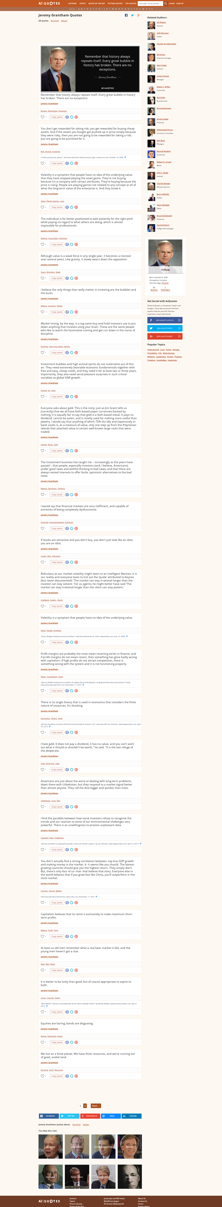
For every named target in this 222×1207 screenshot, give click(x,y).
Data (51, 838)
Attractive (56, 556)
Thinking (61, 488)
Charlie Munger (163, 183)
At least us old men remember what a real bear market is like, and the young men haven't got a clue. (85, 949)
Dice (58, 800)
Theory (54, 718)
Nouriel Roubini (164, 151)
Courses (50, 998)
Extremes (69, 522)
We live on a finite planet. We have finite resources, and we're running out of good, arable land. (88, 1055)
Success (176, 349)
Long (62, 201)
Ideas (43, 201)
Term (56, 930)
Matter (60, 306)
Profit (50, 930)
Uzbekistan (45, 800)
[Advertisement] (90, 33)
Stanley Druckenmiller (166, 44)
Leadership (161, 356)
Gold (56, 444)
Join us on (165, 320)
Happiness (172, 360)
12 (46, 312)
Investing (56, 151)
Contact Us (142, 1201)
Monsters (50, 272)
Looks (43, 556)
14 (46, 396)
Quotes (154, 290)
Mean (43, 676)
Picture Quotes (115, 3)
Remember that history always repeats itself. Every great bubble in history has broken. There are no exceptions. (88, 96)
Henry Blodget (163, 205)
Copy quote (57, 117)
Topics (82, 3)
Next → (96, 1105)
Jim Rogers (161, 22)
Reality (53, 600)
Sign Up (179, 3)
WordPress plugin (111, 1201)
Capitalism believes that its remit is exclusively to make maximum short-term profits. (87, 915)
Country (44, 891)
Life (159, 353)
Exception (62, 111)
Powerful (44, 838)
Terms (140, 1204)
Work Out (50, 763)
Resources (58, 1070)
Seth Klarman (163, 33)
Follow (165, 269)
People (49, 630)
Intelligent (45, 600)
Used (60, 718)
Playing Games (52, 201)
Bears (52, 964)
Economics (45, 718)
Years (43, 272)
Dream (170, 356)
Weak (58, 272)
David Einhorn (163, 225)
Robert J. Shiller (163, 87)
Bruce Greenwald (164, 215)
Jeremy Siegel (162, 119)
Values (64, 20)
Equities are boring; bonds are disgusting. (67, 1023)
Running (55, 20)
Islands (44, 444)
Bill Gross (161, 54)
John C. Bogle (162, 172)
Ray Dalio (161, 97)
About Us (142, 1198)
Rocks (50, 444)
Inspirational (153, 349)
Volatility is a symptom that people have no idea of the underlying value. (87, 617)
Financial (44, 522)
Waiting (44, 238)
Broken (44, 111)
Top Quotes (130, 3)
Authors (72, 3)
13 (46, 117)
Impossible (52, 238)
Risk (42, 151)
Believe (44, 306)
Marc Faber (162, 65)
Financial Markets (56, 522)
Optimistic (52, 488)
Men (47, 964)
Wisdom (150, 356)
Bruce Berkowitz (164, 108)
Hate (43, 763)
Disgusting (51, 1036)
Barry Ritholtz (163, 194)
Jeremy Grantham (49, 103)
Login (172, 3)
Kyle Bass (161, 140)
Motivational (168, 353)
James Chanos (163, 76)
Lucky (43, 998)
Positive (178, 356)
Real (42, 964)
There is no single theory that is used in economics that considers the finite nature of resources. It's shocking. (88, 703)
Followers (165, 290)
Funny (168, 349)
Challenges (59, 838)
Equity (60, 1036)
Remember (52, 111)
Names (67, 346)
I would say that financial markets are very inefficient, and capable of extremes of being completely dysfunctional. (84, 507)
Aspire (57, 998)
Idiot (49, 556)
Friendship (152, 353)
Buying (48, 151)
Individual (63, 238)
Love (162, 349)
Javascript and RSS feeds (114, 1198)
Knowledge (161, 360)
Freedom (151, 360)
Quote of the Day (96, 3)
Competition (52, 676)
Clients (60, 600)
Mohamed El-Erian (165, 130)
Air (49, 390)
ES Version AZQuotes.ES (114, 1204)
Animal (44, 390)
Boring (43, 1036)
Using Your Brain (56, 346)
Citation (165, 283)
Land (51, 1070)
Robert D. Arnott (164, 162)
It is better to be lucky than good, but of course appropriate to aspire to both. (86, 983)
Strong (52, 891)
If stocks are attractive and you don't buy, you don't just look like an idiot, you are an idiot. (87, 541)
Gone (60, 676)
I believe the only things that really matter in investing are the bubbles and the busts (88, 291)
